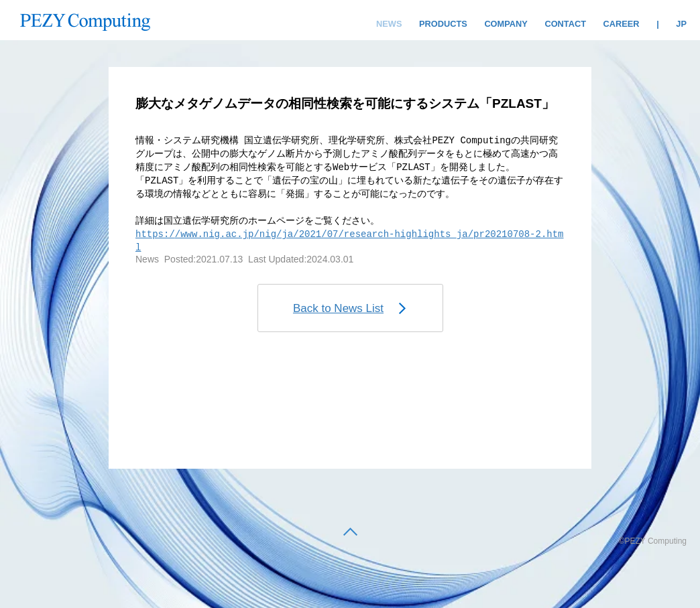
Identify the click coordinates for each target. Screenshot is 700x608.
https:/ (155, 234)
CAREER (621, 24)
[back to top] (350, 533)
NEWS (389, 24)
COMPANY (505, 24)
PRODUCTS (443, 24)
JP (681, 24)
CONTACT (565, 24)
